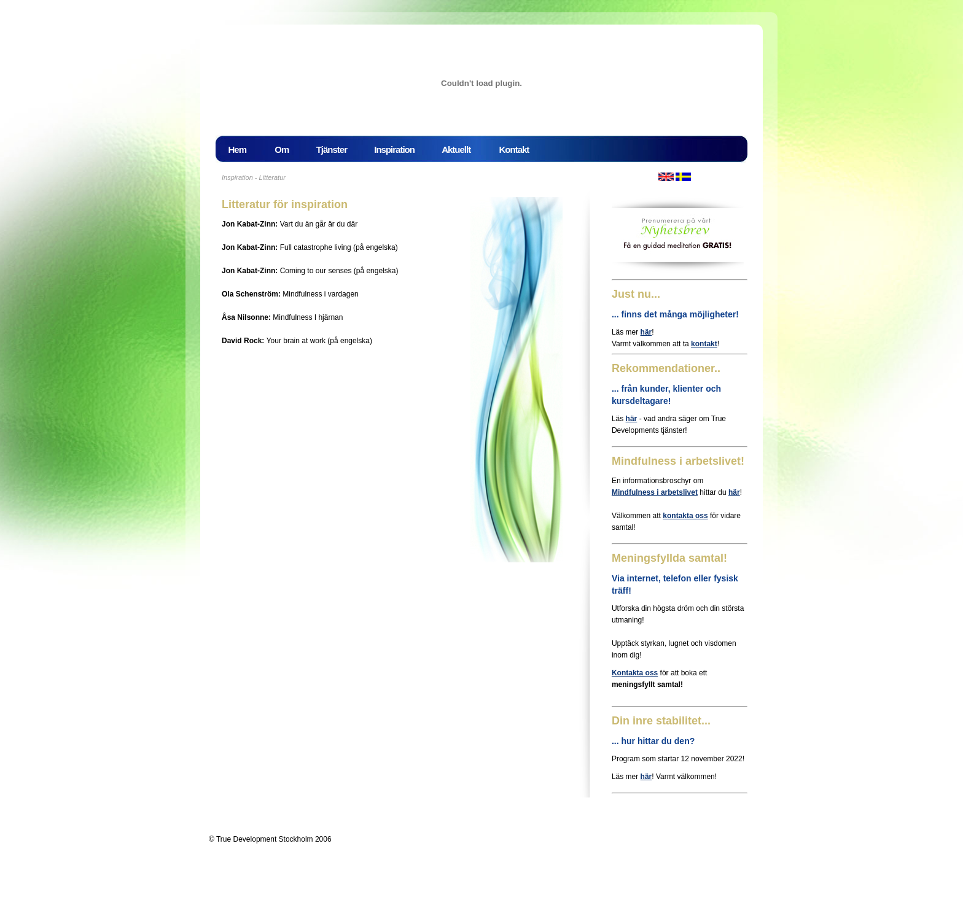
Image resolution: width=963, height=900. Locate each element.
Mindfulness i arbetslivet (655, 492)
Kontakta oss (635, 673)
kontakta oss (685, 515)
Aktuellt (464, 149)
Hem (245, 149)
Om (285, 149)
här (646, 332)
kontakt (704, 343)
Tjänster (335, 149)
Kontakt (514, 149)
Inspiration (398, 149)
